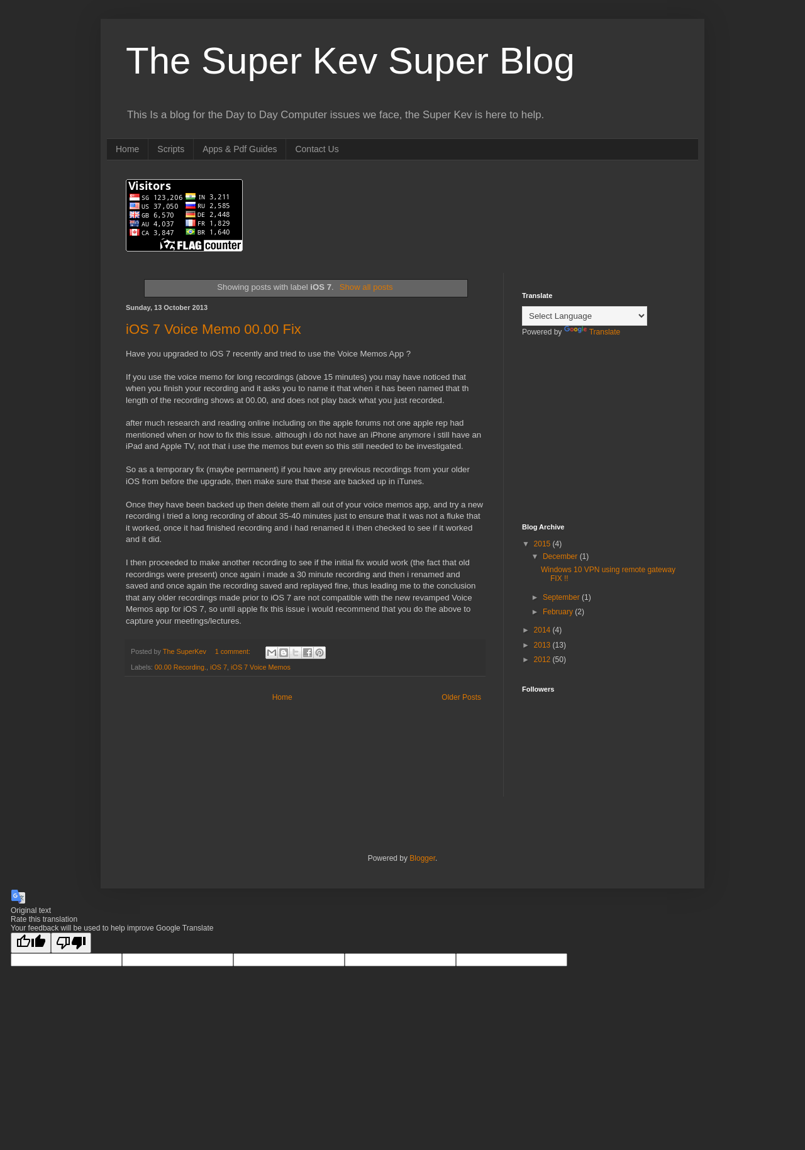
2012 (543, 659)
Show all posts (366, 287)
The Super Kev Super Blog (350, 61)
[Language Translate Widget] (584, 316)
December (561, 556)
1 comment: (233, 651)
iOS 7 (218, 667)
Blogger (422, 858)
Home (127, 149)
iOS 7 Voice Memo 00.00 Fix (213, 329)
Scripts (170, 149)
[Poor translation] (71, 942)
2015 (543, 543)
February (559, 611)
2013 (543, 645)
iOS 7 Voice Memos (261, 667)
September (562, 597)
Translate (592, 332)
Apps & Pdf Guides (240, 149)
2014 (543, 630)
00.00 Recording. (180, 667)
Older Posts (461, 697)
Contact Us (316, 149)
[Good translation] (31, 942)
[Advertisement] (585, 438)
